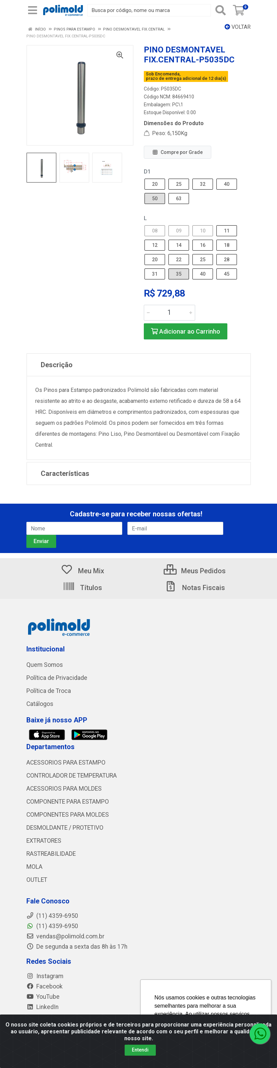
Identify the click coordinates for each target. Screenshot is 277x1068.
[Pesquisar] (220, 10)
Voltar (238, 27)
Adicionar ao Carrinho (185, 331)
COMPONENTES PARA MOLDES (67, 814)
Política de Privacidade (56, 677)
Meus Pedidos (195, 571)
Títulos (82, 588)
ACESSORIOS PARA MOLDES (64, 788)
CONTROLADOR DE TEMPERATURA (71, 775)
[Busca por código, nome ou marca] (149, 10)
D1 (147, 171)
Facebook (44, 986)
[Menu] (32, 10)
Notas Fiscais (195, 588)
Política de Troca (48, 690)
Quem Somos (44, 664)
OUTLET (36, 879)
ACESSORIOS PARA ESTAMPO (65, 762)
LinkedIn (42, 1007)
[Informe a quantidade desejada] (169, 313)
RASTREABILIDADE (51, 853)
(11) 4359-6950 (52, 926)
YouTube (43, 996)
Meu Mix (82, 571)
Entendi (140, 1050)
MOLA (34, 866)
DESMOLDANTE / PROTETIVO (64, 827)
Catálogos (39, 703)
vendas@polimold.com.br (65, 936)
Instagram (44, 976)
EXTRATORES (43, 840)
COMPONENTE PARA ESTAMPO (67, 801)
